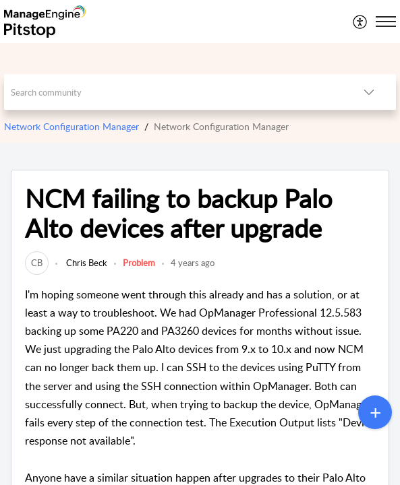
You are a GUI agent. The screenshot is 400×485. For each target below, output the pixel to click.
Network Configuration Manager (71, 126)
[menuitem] (360, 21)
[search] (173, 92)
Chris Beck (85, 263)
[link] (37, 263)
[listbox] (369, 92)
